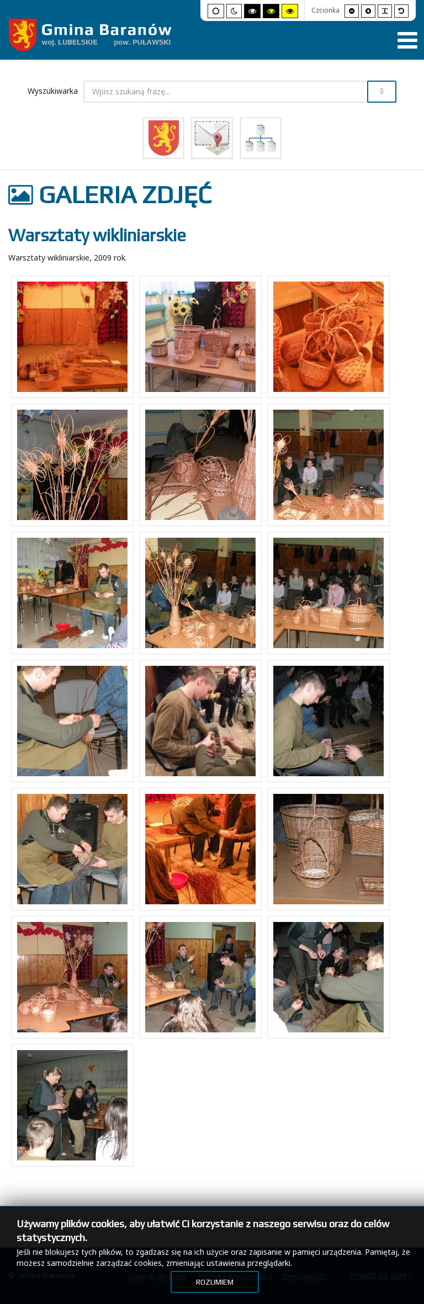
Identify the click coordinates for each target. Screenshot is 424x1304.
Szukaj (381, 91)
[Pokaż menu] (407, 40)
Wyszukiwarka (53, 91)
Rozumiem (215, 1282)
